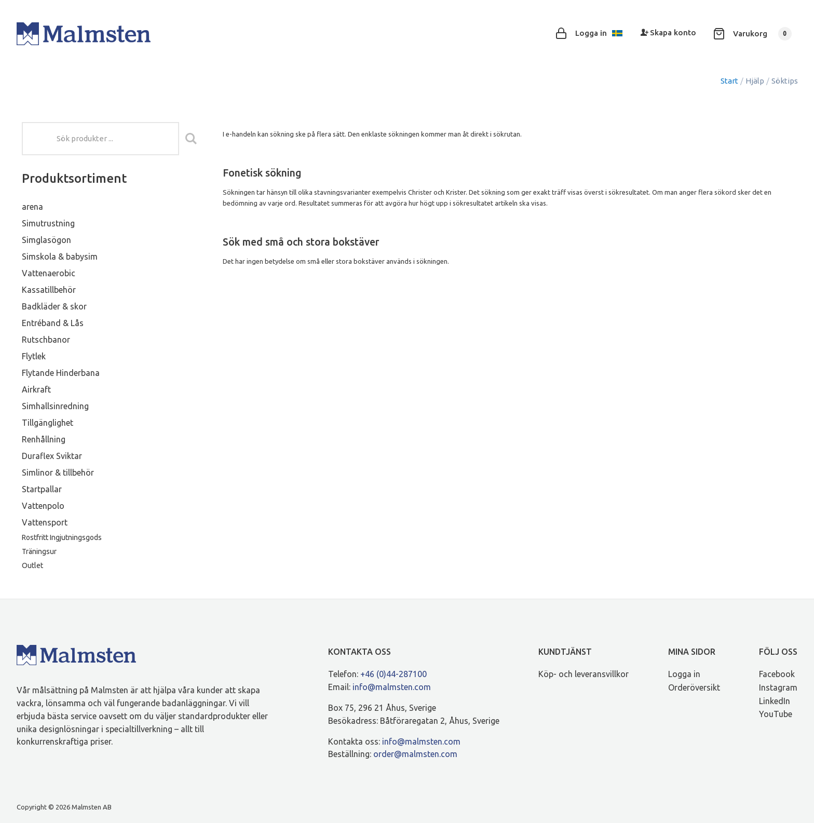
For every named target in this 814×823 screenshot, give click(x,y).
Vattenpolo (43, 505)
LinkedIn (774, 701)
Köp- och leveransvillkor (583, 674)
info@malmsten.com (391, 687)
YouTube (775, 714)
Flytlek (34, 356)
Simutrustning (48, 223)
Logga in (684, 674)
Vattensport (44, 522)
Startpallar (42, 489)
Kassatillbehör (49, 289)
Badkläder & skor (54, 306)
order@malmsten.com (415, 754)
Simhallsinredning (55, 406)
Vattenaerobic (48, 273)
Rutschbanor (46, 339)
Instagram (778, 687)
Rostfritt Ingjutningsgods (62, 537)
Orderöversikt (694, 687)
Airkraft (36, 389)
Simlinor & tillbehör (58, 472)
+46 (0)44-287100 (393, 674)
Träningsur (39, 551)
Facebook (777, 674)
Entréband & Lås (53, 323)
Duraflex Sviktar (52, 456)
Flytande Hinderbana (61, 372)
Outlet (32, 565)
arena (32, 206)
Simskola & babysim (60, 256)
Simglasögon (46, 240)
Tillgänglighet (47, 422)
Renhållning (43, 439)
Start (729, 80)
